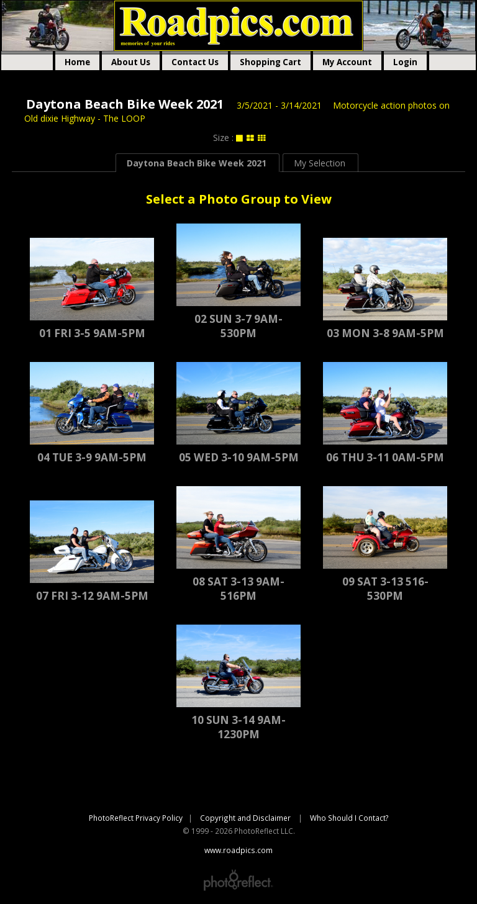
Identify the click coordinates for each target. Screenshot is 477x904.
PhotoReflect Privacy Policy (136, 818)
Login (405, 62)
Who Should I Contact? (349, 818)
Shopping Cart (270, 62)
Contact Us (195, 62)
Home (77, 62)
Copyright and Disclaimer (246, 818)
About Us (130, 62)
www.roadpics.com (238, 26)
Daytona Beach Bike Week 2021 (125, 104)
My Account (347, 62)
